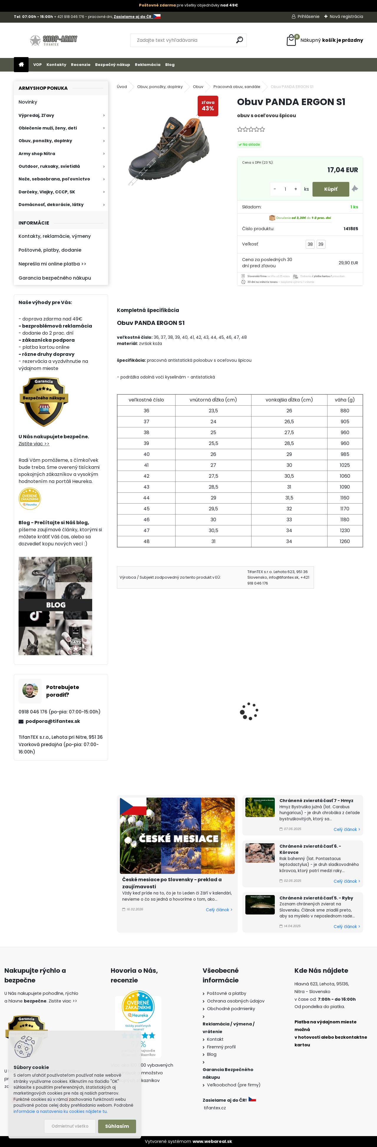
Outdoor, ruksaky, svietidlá (49, 166)
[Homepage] (21, 65)
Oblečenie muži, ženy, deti (48, 128)
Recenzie (80, 64)
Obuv (198, 86)
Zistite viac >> (34, 443)
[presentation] (119, 703)
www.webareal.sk (212, 1141)
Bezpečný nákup (112, 64)
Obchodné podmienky (231, 1009)
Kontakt (215, 1039)
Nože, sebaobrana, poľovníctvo (54, 179)
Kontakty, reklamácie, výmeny (55, 236)
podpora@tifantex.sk (53, 721)
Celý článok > (219, 910)
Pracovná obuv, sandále (237, 86)
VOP (37, 64)
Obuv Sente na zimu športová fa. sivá (238, 719)
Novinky (28, 102)
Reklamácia (148, 64)
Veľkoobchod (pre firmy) (234, 1085)
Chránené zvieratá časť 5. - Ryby (316, 898)
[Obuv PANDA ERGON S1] (167, 146)
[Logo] (54, 40)
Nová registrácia (346, 16)
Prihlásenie (309, 16)
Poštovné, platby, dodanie (50, 250)
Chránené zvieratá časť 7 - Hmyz (316, 801)
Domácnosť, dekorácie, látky (51, 205)
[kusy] (285, 189)
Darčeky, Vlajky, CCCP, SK (47, 192)
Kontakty (56, 64)
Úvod (122, 86)
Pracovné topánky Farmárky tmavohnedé (153, 713)
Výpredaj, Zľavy (36, 115)
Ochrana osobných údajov (235, 1001)
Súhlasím (117, 1126)
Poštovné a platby (226, 993)
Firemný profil (221, 1047)
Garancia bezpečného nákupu (55, 278)
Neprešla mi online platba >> (52, 263)
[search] (239, 39)
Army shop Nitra (37, 154)
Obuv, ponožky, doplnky (45, 141)
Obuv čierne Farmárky (313, 710)
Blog (170, 64)
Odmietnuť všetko (70, 1126)
